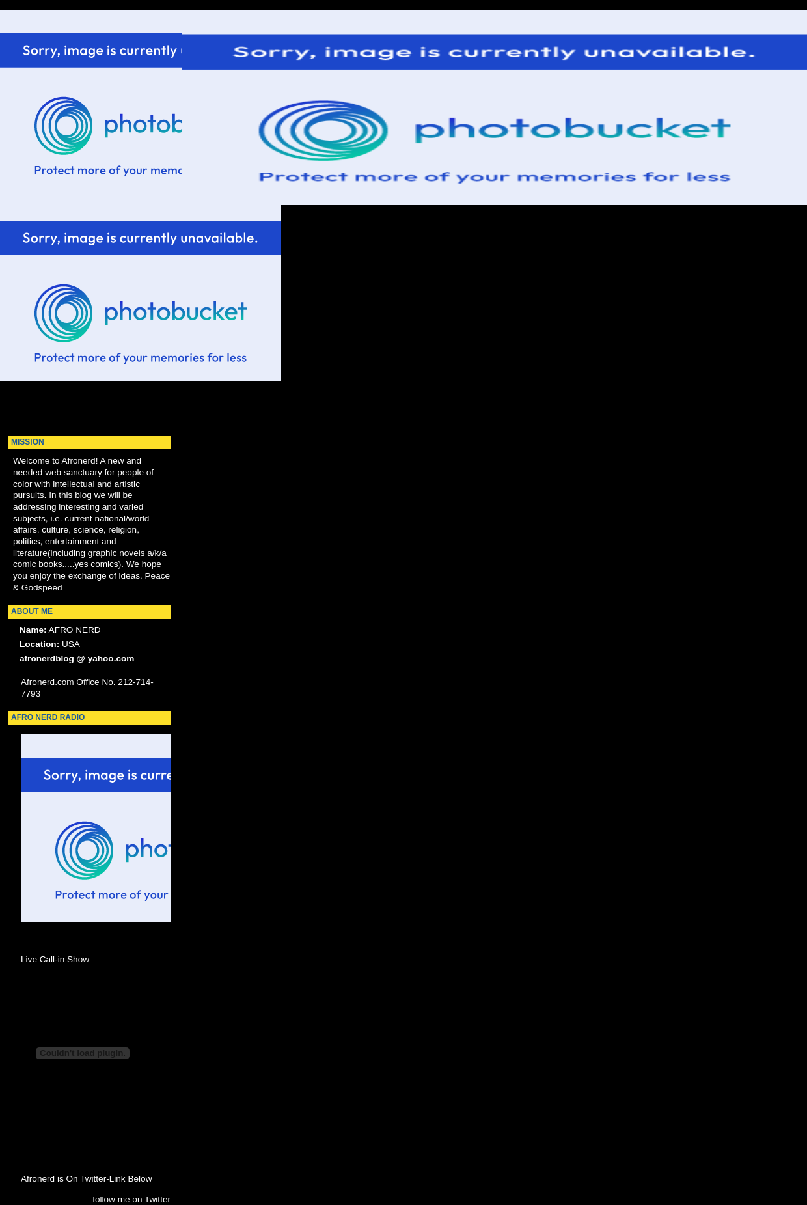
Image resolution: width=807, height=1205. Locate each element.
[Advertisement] (52, 225)
